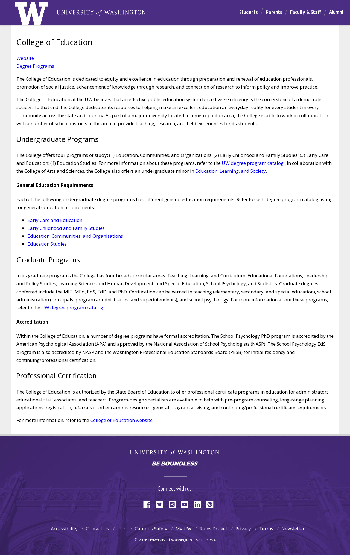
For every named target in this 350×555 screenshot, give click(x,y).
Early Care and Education (54, 220)
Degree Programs (35, 66)
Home (37, 15)
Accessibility (64, 528)
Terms (266, 528)
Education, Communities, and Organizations (75, 236)
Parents (274, 12)
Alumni (336, 12)
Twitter (161, 504)
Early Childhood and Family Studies (66, 228)
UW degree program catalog (253, 163)
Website (25, 58)
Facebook (149, 504)
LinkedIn (199, 504)
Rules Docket (213, 528)
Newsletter (293, 528)
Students (248, 12)
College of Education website (121, 420)
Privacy (243, 528)
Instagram (174, 504)
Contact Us (97, 528)
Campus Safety (151, 528)
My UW (183, 528)
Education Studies (47, 244)
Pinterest (212, 504)
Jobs (122, 528)
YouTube (186, 504)
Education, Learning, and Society (230, 171)
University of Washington (175, 454)
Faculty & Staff (305, 12)
